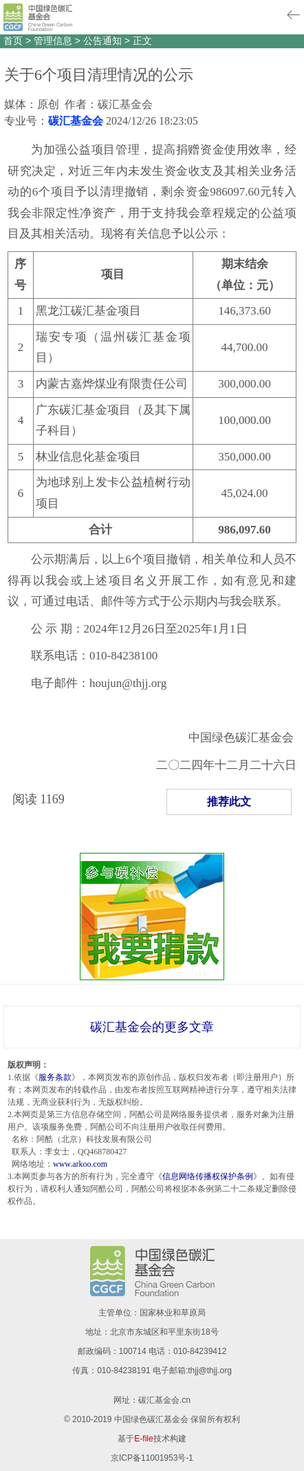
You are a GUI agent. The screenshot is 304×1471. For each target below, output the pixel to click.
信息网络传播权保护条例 (207, 1176)
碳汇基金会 (75, 121)
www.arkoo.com (80, 1164)
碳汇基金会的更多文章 (152, 1027)
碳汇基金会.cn (164, 1400)
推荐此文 (229, 801)
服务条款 (55, 1077)
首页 (13, 40)
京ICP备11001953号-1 (152, 1458)
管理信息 (53, 40)
